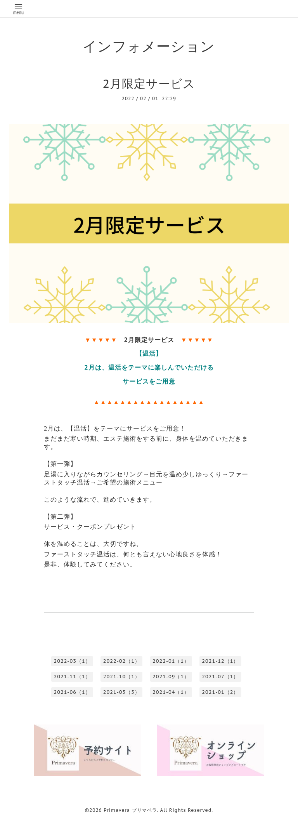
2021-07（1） (220, 676)
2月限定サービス (149, 83)
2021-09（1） (170, 676)
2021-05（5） (121, 692)
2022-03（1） (72, 661)
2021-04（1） (170, 692)
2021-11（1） (72, 676)
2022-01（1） (170, 661)
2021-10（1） (121, 676)
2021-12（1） (220, 661)
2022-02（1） (121, 661)
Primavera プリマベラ (130, 810)
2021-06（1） (72, 692)
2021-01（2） (220, 692)
